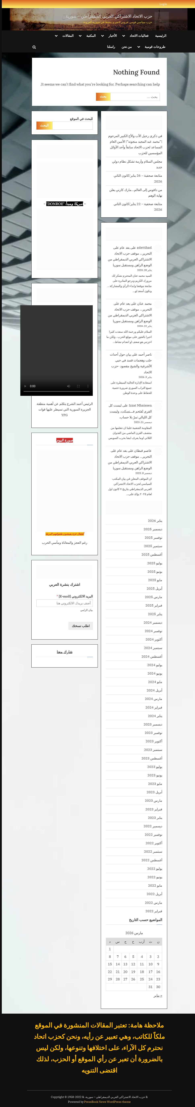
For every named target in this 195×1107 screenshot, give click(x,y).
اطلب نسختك (79, 626)
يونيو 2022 (153, 877)
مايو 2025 (153, 580)
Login (161, 4)
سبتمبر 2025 (151, 546)
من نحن (125, 46)
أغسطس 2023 (150, 758)
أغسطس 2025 (150, 554)
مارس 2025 (151, 597)
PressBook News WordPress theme (105, 1102)
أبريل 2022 (152, 894)
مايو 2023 (153, 783)
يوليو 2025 (152, 563)
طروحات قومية (153, 46)
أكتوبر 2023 (152, 741)
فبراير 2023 (152, 809)
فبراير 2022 (152, 911)
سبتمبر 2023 (151, 749)
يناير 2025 (153, 614)
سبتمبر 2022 (151, 851)
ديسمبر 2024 (151, 622)
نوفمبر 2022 (151, 834)
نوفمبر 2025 (151, 537)
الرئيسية (158, 35)
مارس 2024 (151, 698)
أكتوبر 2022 (152, 843)
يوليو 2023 (152, 766)
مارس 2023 (151, 800)
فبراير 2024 (152, 707)
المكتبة (89, 35)
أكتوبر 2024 (152, 639)
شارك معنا (63, 652)
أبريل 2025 (152, 588)
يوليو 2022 (152, 868)
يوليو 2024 (152, 665)
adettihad (142, 247)
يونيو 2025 (153, 571)
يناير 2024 (153, 716)
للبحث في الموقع (79, 119)
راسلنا (109, 46)
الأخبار (111, 35)
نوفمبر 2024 (151, 631)
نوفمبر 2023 (151, 732)
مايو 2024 (153, 682)
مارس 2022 (151, 902)
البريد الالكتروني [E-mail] (73, 596)
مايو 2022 (153, 885)
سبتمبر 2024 (151, 648)
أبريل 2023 (152, 792)
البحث (42, 125)
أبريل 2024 (152, 690)
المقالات (66, 35)
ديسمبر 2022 (151, 826)
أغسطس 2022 (150, 860)
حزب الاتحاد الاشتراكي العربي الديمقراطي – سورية (107, 16)
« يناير (156, 995)
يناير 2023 (153, 817)
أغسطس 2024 (150, 656)
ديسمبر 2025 (151, 529)
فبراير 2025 (152, 605)
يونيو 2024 (153, 673)
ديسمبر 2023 (151, 724)
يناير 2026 (153, 520)
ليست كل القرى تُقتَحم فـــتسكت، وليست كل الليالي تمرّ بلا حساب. (128, 411)
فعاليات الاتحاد (137, 35)
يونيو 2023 (153, 775)
